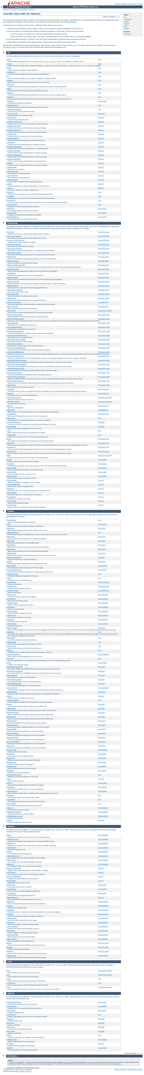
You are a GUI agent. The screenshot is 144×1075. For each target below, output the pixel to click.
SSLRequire (10, 488)
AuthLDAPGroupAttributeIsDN (16, 348)
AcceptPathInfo (11, 520)
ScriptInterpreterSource (14, 775)
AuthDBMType (11, 273)
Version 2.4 (32, 9)
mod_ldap (101, 422)
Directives (124, 4)
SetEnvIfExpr (11, 787)
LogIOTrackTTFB (12, 113)
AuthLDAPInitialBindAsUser (15, 352)
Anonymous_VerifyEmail (14, 248)
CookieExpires (11, 599)
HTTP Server (13, 9)
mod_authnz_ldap (104, 315)
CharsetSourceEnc (13, 590)
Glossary (134, 4)
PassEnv (9, 696)
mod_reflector (102, 1039)
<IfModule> (10, 93)
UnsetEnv (10, 820)
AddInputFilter (11, 545)
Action (9, 524)
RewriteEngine (11, 762)
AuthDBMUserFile (12, 277)
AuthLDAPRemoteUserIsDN (15, 368)
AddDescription (11, 847)
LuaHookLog (11, 142)
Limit (125, 26)
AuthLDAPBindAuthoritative (15, 319)
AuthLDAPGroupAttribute (14, 344)
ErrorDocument (11, 646)
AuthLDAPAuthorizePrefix (15, 315)
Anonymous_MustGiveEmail (16, 240)
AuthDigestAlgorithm (13, 281)
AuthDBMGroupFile (13, 269)
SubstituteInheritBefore (14, 812)
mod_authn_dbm (103, 273)
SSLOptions (10, 1044)
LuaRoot (9, 184)
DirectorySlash (11, 881)
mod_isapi (101, 667)
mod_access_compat (105, 455)
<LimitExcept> (11, 435)
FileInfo (126, 21)
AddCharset (10, 528)
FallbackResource (12, 897)
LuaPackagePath (12, 175)
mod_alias (101, 704)
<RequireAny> (11, 447)
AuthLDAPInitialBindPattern (15, 356)
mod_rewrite (102, 754)
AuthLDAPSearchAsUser (14, 373)
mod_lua (101, 117)
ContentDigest (11, 1014)
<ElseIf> (53, 61)
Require (9, 439)
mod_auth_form (103, 302)
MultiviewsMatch (12, 692)
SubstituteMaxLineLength (15, 816)
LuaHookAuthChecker (14, 126)
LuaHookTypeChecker (14, 159)
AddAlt (9, 835)
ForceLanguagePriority (14, 654)
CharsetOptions (11, 586)
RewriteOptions (11, 766)
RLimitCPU (10, 192)
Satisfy (9, 455)
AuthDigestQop (11, 298)
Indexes (126, 23)
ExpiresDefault (11, 893)
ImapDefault (10, 910)
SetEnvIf (9, 783)
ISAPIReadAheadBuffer (14, 683)
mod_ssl (101, 480)
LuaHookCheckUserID (14, 130)
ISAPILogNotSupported (14, 679)
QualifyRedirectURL (13, 700)
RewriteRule (10, 770)
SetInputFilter (11, 799)
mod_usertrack (103, 595)
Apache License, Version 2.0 (23, 1071)
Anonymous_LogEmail (14, 236)
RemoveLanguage (12, 737)
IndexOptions (11, 931)
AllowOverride (57, 20)
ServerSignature (12, 204)
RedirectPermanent (13, 712)
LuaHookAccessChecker (14, 122)
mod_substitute (103, 808)
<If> (46, 61)
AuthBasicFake (11, 257)
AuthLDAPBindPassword (14, 327)
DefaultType (10, 632)
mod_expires (102, 885)
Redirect (9, 704)
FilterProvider (11, 1031)
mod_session (102, 459)
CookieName (11, 607)
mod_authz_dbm (103, 269)
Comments (127, 34)
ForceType (10, 658)
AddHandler (10, 541)
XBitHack (9, 1048)
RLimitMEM (10, 196)
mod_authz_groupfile (105, 310)
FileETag (9, 650)
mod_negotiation (103, 654)
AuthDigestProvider (13, 294)
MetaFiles (10, 947)
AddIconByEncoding (13, 856)
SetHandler (10, 795)
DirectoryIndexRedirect (14, 876)
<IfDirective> (11, 84)
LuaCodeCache (11, 117)
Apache (5, 9)
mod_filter (101, 557)
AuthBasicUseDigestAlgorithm (16, 265)
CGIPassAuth (11, 418)
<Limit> (9, 430)
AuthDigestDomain (12, 286)
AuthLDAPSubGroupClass (15, 381)
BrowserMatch (11, 566)
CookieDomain (11, 595)
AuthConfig (127, 19)
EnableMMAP (11, 638)
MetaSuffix (10, 951)
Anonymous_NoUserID (14, 244)
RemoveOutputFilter (13, 741)
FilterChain (10, 1019)
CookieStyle (10, 619)
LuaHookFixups (11, 134)
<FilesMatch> (11, 72)
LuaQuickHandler (12, 180)
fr (120, 16)
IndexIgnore (10, 922)
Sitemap (140, 4)
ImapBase (10, 906)
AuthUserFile (11, 410)
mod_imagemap (103, 906)
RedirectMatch (11, 708)
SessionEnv (10, 464)
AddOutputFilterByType (14, 557)
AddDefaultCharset (13, 532)
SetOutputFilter (11, 803)
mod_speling (102, 1002)
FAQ (129, 4)
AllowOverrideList (10, 47)
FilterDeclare (11, 1023)
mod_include (102, 209)
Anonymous (10, 232)
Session (9, 459)
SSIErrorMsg (11, 209)
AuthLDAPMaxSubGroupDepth (16, 360)
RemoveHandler (12, 729)
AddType (9, 561)
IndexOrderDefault (12, 935)
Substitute (10, 808)
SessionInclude (11, 472)
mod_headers (102, 663)
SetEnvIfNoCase (12, 791)
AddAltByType (11, 843)
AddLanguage (11, 549)
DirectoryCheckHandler (14, 868)
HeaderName (11, 902)
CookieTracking (11, 624)
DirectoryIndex (11, 872)
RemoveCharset (12, 721)
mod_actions (102, 524)
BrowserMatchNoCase (14, 570)
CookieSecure (11, 615)
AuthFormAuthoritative (14, 302)
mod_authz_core (103, 389)
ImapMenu (10, 914)
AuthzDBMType (11, 414)
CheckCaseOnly (12, 1006)
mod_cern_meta (103, 943)
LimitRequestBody (12, 105)
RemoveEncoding (12, 725)
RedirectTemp (11, 717)
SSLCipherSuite (12, 480)
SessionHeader (11, 468)
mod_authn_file (103, 410)
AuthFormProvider (12, 306)
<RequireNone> (12, 451)
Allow (8, 970)
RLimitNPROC (11, 200)
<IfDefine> (10, 80)
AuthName (10, 393)
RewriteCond (11, 758)
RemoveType (11, 746)
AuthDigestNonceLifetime (15, 290)
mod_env (101, 696)
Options (126, 28)
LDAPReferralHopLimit (14, 422)
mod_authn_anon (103, 232)
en (117, 16)
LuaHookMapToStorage (14, 147)
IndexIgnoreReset (12, 926)
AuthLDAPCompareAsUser (15, 331)
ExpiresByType (11, 889)
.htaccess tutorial (71, 22)
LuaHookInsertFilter (13, 138)
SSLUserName (11, 497)
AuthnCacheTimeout (13, 401)
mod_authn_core (103, 393)
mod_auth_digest (103, 281)
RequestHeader (12, 750)
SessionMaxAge (12, 476)
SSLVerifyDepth (12, 505)
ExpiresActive (11, 885)
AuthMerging (11, 389)
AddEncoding (11, 537)
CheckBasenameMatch (14, 1002)
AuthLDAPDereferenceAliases (16, 339)
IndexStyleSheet (12, 939)
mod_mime (101, 528)
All (125, 17)
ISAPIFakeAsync (12, 675)
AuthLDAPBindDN (12, 323)
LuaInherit (10, 163)
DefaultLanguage (12, 628)
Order (8, 987)
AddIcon (9, 852)
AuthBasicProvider (12, 261)
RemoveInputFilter (12, 733)
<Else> (9, 59)
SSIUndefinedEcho (13, 217)
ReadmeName (11, 955)
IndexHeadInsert (12, 918)
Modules (117, 4)
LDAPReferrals (11, 426)
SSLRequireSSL (12, 493)
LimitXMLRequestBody (14, 109)
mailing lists (117, 1064)
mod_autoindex (103, 835)
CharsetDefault (11, 582)
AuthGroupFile (11, 310)
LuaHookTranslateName (14, 155)
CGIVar (9, 578)
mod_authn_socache (105, 397)
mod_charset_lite (103, 582)
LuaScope (10, 188)
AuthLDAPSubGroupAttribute (16, 377)
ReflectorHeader (12, 1039)
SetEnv (9, 779)
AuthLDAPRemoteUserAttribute (17, 364)
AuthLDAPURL (11, 385)
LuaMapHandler (12, 167)
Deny (8, 975)
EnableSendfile (11, 642)
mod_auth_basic (103, 253)
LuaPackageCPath (12, 171)
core (99, 59)
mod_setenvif (102, 566)
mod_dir (100, 868)
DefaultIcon (10, 864)
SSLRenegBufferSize (13, 484)
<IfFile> (9, 89)
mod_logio (101, 113)
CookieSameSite (12, 611)
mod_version (102, 101)
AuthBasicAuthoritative (14, 253)
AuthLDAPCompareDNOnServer (17, 335)
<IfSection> (10, 97)
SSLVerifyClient (11, 501)
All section (67, 42)
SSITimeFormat (12, 213)
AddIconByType (12, 860)
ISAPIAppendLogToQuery (15, 671)
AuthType (10, 406)
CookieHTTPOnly (12, 603)
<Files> (9, 68)
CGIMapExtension (12, 574)
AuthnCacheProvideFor (14, 397)
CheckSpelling (11, 1010)
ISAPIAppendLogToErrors (15, 667)
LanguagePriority (12, 688)
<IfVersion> (10, 101)
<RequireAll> (11, 443)
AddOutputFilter (12, 553)
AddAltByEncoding (12, 839)
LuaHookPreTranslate (13, 151)
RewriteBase (11, 754)
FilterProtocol (11, 1027)
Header (9, 663)
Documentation (22, 9)
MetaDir (9, 943)
